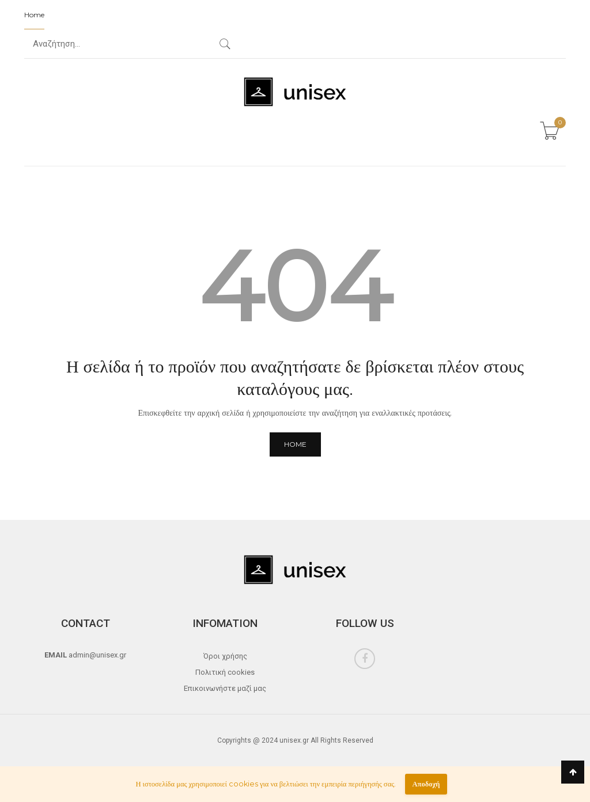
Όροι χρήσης (225, 656)
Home (34, 14)
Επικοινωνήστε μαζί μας (225, 688)
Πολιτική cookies (225, 672)
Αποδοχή (426, 784)
